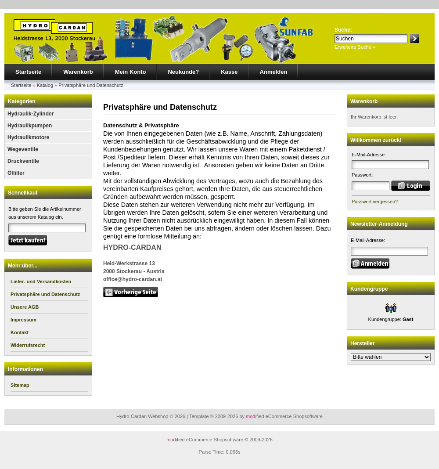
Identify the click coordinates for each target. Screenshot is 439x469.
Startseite (28, 72)
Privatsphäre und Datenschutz (90, 85)
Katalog (45, 85)
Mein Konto (130, 72)
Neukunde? (183, 72)
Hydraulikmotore (28, 137)
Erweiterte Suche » (355, 47)
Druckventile (23, 161)
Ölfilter (16, 173)
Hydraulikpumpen (29, 126)
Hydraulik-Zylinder (30, 114)
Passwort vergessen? (375, 201)
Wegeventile (22, 149)
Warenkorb (78, 72)
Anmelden (274, 72)
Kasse (229, 72)
